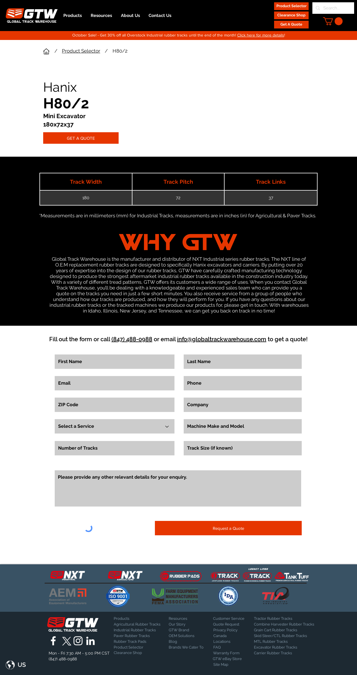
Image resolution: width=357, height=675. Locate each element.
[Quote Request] (228, 624)
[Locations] (228, 642)
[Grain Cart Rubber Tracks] (277, 630)
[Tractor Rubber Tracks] (274, 619)
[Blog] (183, 642)
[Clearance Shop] (291, 15)
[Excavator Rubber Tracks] (281, 647)
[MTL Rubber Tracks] (286, 642)
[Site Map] (227, 665)
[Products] (134, 619)
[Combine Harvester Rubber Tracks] (284, 624)
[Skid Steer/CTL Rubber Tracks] (286, 636)
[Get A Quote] (291, 24)
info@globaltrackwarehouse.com (221, 339)
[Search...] (332, 8)
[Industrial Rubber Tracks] (135, 630)
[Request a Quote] (228, 528)
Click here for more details (260, 35)
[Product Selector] (291, 6)
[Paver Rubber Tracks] (134, 636)
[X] (66, 641)
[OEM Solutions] (184, 636)
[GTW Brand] (183, 630)
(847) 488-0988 (131, 339)
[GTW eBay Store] (227, 659)
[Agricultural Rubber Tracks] (137, 624)
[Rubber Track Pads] (134, 642)
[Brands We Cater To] (186, 647)
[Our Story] (184, 624)
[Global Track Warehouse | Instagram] (78, 641)
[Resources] (184, 619)
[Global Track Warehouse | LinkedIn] (90, 641)
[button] (333, 21)
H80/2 (120, 51)
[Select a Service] (114, 426)
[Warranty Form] (227, 653)
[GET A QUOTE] (81, 138)
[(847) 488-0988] (64, 659)
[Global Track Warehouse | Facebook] (53, 641)
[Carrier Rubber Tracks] (280, 653)
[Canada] (228, 636)
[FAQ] (228, 647)
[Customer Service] (228, 619)
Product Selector (81, 51)
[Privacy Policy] (227, 630)
